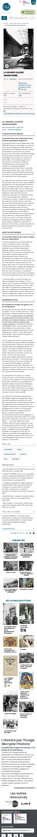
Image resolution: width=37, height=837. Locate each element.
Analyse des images (11, 232)
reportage (15, 459)
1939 (20, 95)
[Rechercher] (19, 18)
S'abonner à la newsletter (29, 12)
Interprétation (9, 300)
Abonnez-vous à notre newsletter (16, 830)
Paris (5, 459)
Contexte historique (12, 134)
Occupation (8, 449)
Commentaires (8, 528)
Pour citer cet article (11, 511)
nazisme (23, 454)
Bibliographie (8, 464)
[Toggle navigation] (4, 18)
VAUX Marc (13, 79)
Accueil (5, 23)
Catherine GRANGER (14, 129)
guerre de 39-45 (9, 454)
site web (23, 89)
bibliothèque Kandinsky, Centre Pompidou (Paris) (25, 85)
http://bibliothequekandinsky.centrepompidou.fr (20, 114)
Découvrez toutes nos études (19, 23)
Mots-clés (6, 444)
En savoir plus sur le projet (24, 788)
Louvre (19, 449)
